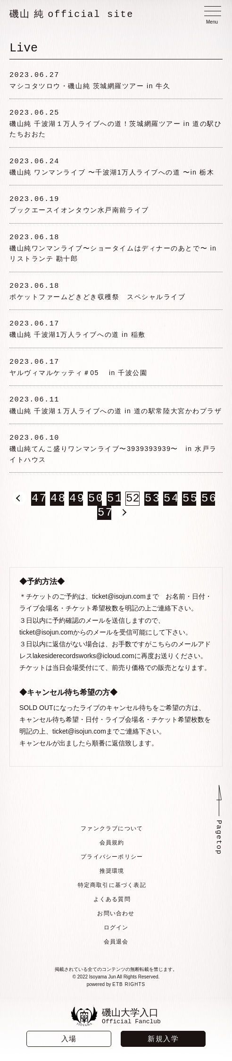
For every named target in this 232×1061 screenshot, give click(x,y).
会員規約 (111, 844)
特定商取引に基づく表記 (111, 887)
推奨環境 (111, 873)
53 (151, 500)
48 (57, 500)
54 (170, 500)
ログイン (116, 929)
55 (189, 500)
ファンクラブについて (112, 830)
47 (38, 500)
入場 (69, 1039)
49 (76, 500)
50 (94, 500)
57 (104, 514)
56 (208, 500)
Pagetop (219, 840)
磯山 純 (71, 14)
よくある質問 (111, 901)
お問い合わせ (115, 915)
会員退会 (116, 943)
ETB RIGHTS (128, 986)
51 (113, 500)
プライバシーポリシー (112, 858)
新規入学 (163, 1039)
